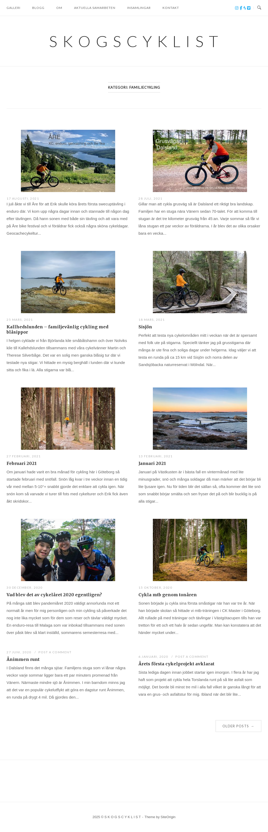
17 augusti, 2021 (23, 198)
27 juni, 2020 (19, 652)
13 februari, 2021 (155, 456)
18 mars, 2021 (151, 320)
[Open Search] (259, 7)
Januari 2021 (152, 463)
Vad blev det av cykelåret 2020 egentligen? (54, 594)
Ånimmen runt (23, 659)
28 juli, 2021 (150, 198)
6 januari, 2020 (153, 657)
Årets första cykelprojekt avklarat (176, 663)
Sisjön (145, 326)
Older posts (238, 726)
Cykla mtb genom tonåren (167, 594)
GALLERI (13, 8)
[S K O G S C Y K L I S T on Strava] (245, 8)
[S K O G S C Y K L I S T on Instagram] (237, 8)
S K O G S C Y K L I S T (134, 41)
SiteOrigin (168, 817)
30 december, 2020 (25, 587)
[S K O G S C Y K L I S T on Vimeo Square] (248, 8)
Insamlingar (139, 8)
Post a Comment (54, 652)
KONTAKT (171, 8)
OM (59, 8)
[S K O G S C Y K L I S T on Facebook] (241, 8)
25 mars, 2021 (20, 320)
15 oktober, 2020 (155, 587)
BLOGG (38, 8)
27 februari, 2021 (24, 456)
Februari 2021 (22, 463)
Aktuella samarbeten (94, 8)
